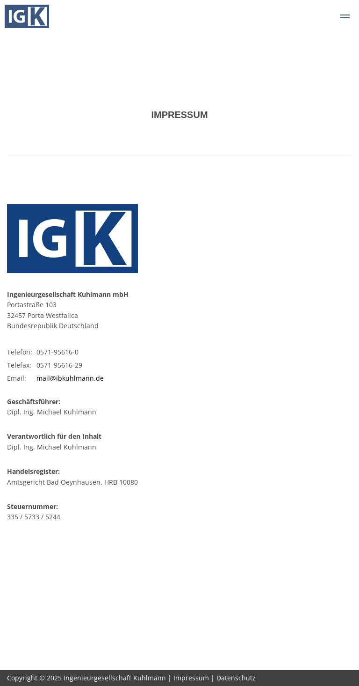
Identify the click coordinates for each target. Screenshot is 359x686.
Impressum (191, 677)
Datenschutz (236, 677)
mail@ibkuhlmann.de (70, 378)
